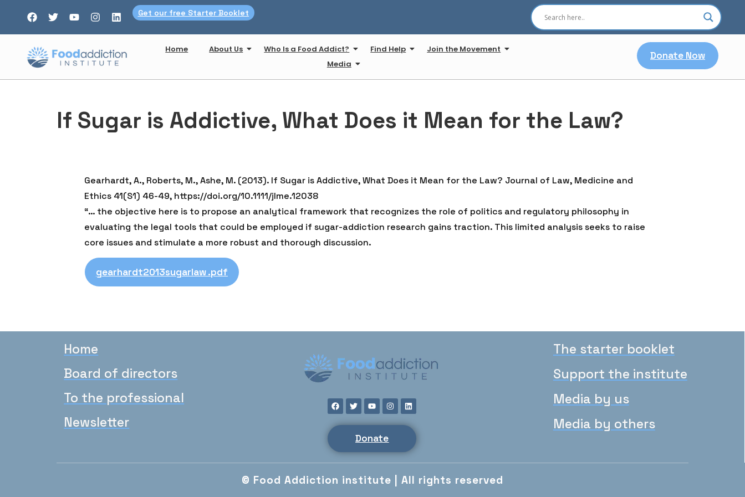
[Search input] (621, 17)
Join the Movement (466, 49)
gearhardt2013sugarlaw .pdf (162, 272)
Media (341, 64)
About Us (228, 49)
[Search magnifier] (708, 17)
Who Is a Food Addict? (309, 49)
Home (176, 49)
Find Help (390, 49)
